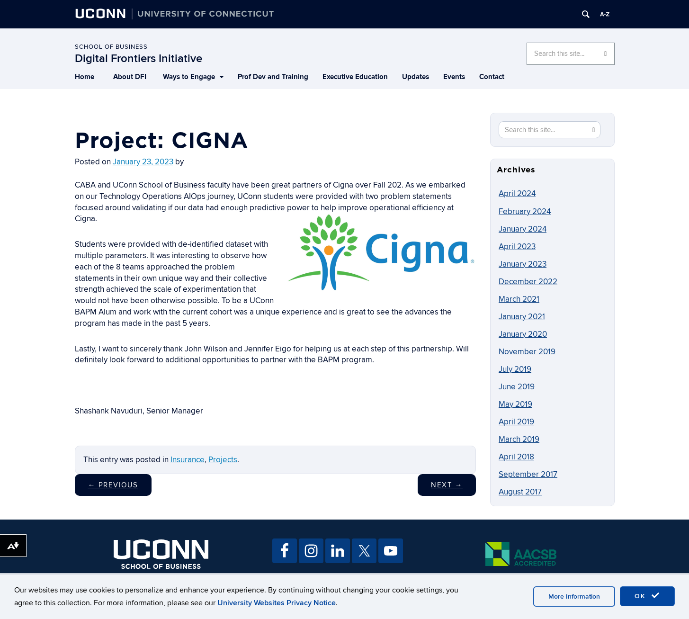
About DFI (129, 76)
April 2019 (516, 422)
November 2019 (527, 352)
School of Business (111, 47)
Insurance (187, 460)
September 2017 (528, 474)
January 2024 (522, 229)
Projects (222, 460)
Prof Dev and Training (273, 76)
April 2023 (517, 246)
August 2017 (520, 492)
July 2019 (515, 369)
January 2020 (523, 334)
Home (84, 76)
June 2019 (517, 387)
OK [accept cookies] (647, 596)
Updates (415, 76)
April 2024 (517, 193)
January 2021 (522, 317)
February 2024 (525, 211)
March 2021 (519, 299)
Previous (113, 485)
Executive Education (355, 76)
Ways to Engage (193, 76)
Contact (491, 76)
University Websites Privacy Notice (276, 603)
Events (454, 76)
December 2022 (528, 282)
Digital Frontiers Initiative (138, 58)
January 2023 (522, 264)
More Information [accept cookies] (574, 596)
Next (447, 485)
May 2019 (515, 404)
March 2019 (519, 439)
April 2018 (516, 457)
